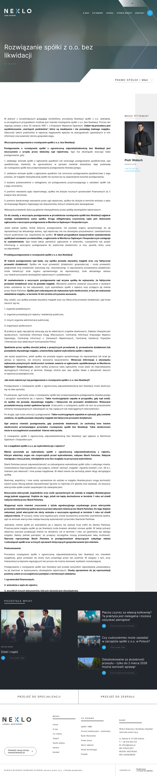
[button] (4, 771)
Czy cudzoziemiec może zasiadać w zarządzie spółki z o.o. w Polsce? (126, 650)
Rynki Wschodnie (64, 736)
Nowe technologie (65, 749)
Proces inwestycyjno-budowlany (122, 640)
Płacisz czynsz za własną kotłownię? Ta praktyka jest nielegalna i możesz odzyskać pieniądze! (127, 629)
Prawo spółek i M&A (131, 80)
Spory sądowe (63, 745)
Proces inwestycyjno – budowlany (72, 731)
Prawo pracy (63, 740)
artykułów (42, 507)
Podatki (60, 754)
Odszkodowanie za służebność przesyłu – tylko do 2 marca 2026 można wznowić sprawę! (124, 676)
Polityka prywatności (73, 770)
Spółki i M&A (63, 726)
